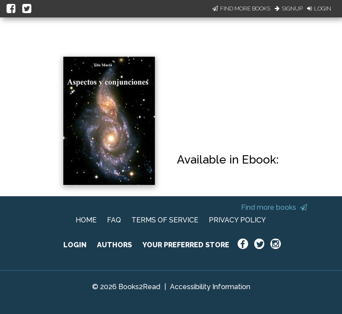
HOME (86, 220)
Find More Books (241, 8)
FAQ (114, 220)
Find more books (274, 207)
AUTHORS (114, 245)
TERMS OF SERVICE (164, 220)
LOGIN (74, 245)
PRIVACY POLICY (237, 220)
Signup (289, 8)
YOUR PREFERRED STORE (185, 245)
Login (319, 8)
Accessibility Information (210, 287)
